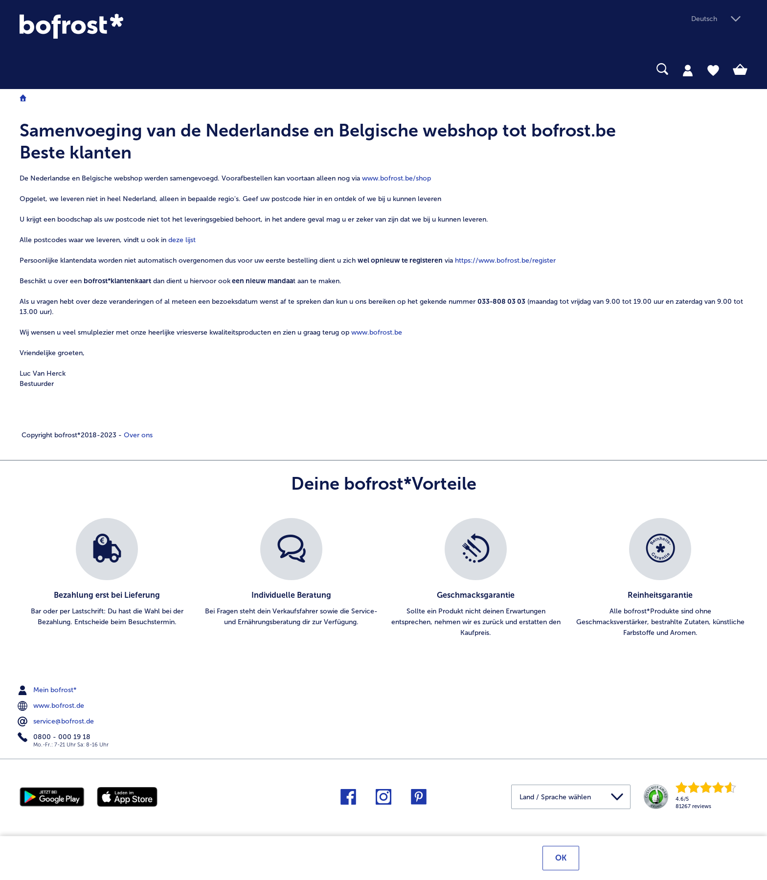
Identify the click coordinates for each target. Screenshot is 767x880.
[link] (129, 26)
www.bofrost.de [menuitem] (52, 706)
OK (560, 859)
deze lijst (182, 240)
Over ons (137, 435)
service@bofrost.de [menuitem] (57, 721)
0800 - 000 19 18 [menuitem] (55, 737)
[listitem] (107, 578)
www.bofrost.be (376, 332)
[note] (383, 279)
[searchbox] (26, 69)
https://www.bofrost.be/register (505, 260)
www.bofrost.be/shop (396, 178)
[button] (719, 19)
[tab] (688, 70)
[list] (383, 578)
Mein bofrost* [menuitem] (48, 690)
